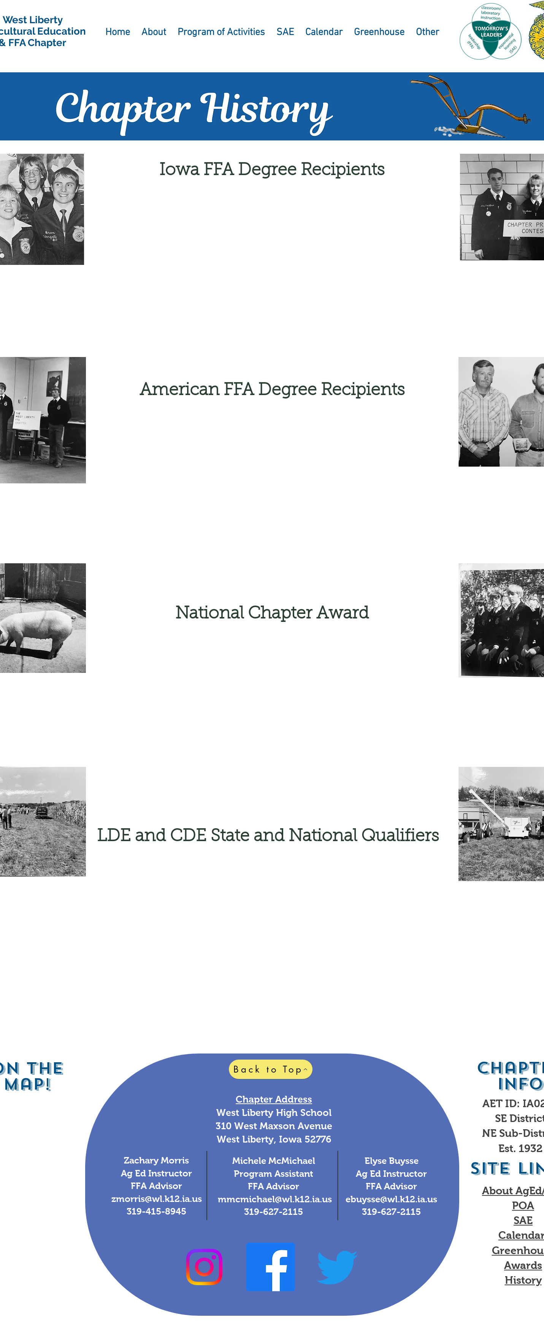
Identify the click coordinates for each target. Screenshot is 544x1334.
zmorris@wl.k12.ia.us (156, 1199)
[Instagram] (204, 1267)
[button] (154, 35)
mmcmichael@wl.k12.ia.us (275, 1199)
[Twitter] (337, 1267)
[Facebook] (270, 1267)
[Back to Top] (270, 1069)
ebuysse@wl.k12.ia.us (391, 1199)
